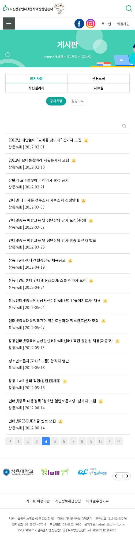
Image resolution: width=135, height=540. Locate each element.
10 (100, 441)
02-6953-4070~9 (36, 524)
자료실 (98, 87)
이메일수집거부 (97, 500)
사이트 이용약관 (38, 500)
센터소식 (98, 78)
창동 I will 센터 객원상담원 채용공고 (37, 260)
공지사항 (36, 78)
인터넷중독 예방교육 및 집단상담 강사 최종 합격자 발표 (52, 240)
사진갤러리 (36, 87)
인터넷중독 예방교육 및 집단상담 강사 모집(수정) (47, 220)
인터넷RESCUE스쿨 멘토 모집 (32, 421)
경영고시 (77, 100)
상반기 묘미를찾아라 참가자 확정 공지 (39, 180)
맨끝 (119, 441)
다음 (110, 441)
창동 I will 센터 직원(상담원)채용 (34, 380)
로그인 (106, 23)
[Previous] (115, 476)
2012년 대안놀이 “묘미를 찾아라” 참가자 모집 (45, 140)
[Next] (128, 476)
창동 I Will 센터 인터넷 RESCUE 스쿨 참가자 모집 (48, 280)
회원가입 (123, 23)
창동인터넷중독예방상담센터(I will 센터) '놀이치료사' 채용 (55, 300)
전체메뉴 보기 (8, 23)
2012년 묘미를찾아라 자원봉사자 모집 (39, 160)
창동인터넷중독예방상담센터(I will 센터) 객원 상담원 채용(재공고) (61, 340)
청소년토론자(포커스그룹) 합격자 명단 (39, 360)
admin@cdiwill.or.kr (111, 524)
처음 (9, 441)
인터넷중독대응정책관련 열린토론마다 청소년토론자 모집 (54, 320)
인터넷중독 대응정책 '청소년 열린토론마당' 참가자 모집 (52, 400)
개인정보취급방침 (68, 500)
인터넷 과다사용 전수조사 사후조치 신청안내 (44, 200)
